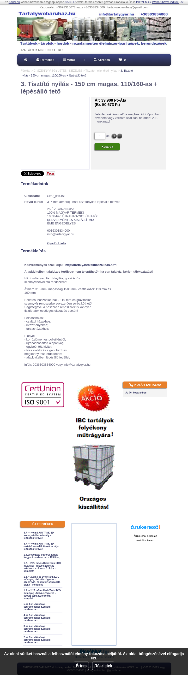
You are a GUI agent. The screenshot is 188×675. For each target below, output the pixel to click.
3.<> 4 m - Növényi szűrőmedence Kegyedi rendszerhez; (37, 629)
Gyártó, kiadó (56, 243)
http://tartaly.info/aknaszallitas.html (91, 265)
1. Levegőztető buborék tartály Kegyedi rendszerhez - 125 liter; (42, 556)
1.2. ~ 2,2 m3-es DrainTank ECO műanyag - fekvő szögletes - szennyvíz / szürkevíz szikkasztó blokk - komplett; (42, 580)
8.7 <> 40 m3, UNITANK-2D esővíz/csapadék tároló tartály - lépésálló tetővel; (41, 546)
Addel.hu (14, 2)
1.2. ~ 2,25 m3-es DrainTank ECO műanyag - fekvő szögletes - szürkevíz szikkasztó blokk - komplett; (42, 567)
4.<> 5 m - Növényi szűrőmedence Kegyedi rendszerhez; (37, 618)
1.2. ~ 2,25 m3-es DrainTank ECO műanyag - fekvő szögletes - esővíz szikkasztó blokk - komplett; (42, 594)
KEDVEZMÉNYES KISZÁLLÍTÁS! (70, 220)
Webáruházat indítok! (165, 2)
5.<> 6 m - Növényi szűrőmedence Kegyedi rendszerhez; (37, 607)
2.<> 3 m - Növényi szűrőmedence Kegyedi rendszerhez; (37, 640)
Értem (81, 666)
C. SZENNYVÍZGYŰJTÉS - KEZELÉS (58, 70)
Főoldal (25, 70)
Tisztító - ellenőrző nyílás (101, 70)
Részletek (103, 666)
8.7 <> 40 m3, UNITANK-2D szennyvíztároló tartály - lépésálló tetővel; (39, 535)
